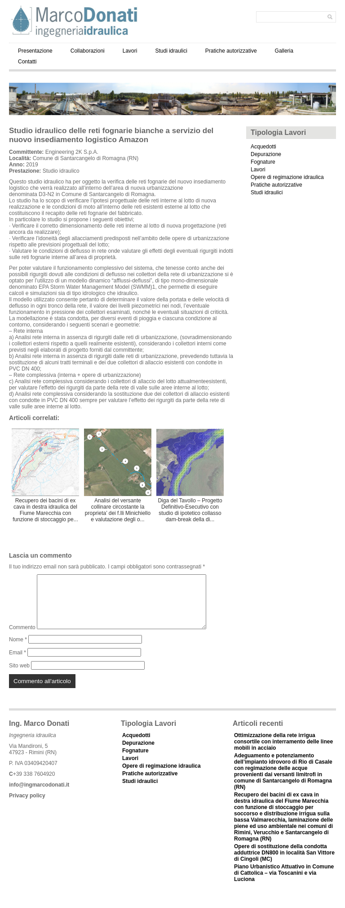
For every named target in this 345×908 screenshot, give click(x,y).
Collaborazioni (88, 51)
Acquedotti (263, 146)
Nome (18, 650)
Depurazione (266, 154)
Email (17, 663)
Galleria (284, 51)
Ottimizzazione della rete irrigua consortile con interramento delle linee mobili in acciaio (283, 752)
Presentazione (35, 51)
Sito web (19, 676)
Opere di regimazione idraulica (287, 177)
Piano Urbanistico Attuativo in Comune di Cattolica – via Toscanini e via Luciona (284, 883)
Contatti (27, 61)
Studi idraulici (171, 51)
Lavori (130, 51)
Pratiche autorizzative (231, 51)
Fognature (263, 162)
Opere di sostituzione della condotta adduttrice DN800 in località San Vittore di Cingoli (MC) (284, 863)
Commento (22, 638)
